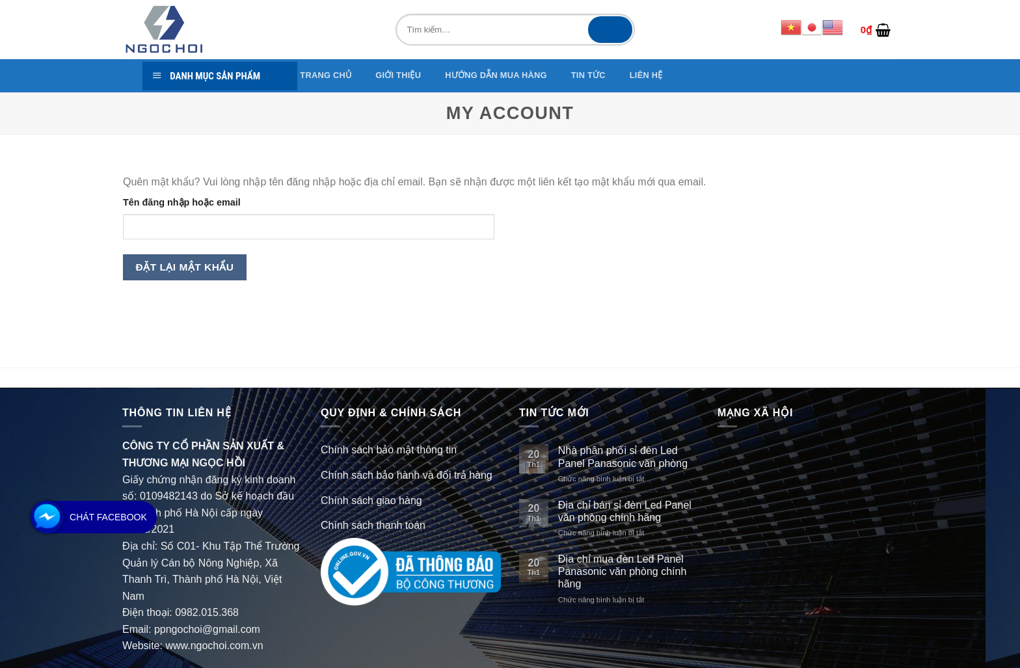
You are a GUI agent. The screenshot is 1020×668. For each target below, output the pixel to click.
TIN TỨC (588, 75)
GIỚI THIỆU (398, 75)
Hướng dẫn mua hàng (496, 75)
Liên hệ (646, 75)
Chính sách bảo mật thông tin (389, 449)
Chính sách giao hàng (371, 500)
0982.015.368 (207, 612)
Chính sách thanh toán (373, 525)
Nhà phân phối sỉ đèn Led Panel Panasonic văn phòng (623, 456)
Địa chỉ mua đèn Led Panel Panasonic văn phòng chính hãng (622, 571)
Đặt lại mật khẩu (185, 267)
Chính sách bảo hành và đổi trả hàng (406, 475)
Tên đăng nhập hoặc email (182, 202)
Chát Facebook (108, 517)
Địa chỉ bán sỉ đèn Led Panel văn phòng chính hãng (624, 511)
